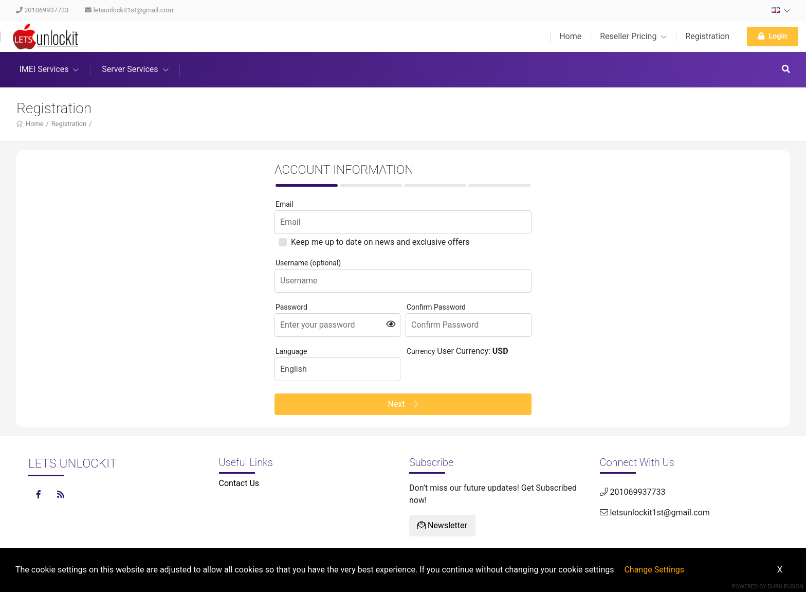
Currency (421, 351)
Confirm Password (436, 307)
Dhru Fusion (785, 586)
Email (285, 204)
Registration (707, 36)
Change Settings (654, 570)
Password (291, 307)
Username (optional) (308, 263)
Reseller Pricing (633, 36)
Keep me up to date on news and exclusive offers (380, 242)
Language (291, 351)
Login (772, 36)
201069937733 (42, 10)
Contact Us (239, 483)
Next (403, 404)
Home (570, 36)
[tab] (307, 185)
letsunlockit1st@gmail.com (129, 10)
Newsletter (442, 525)
